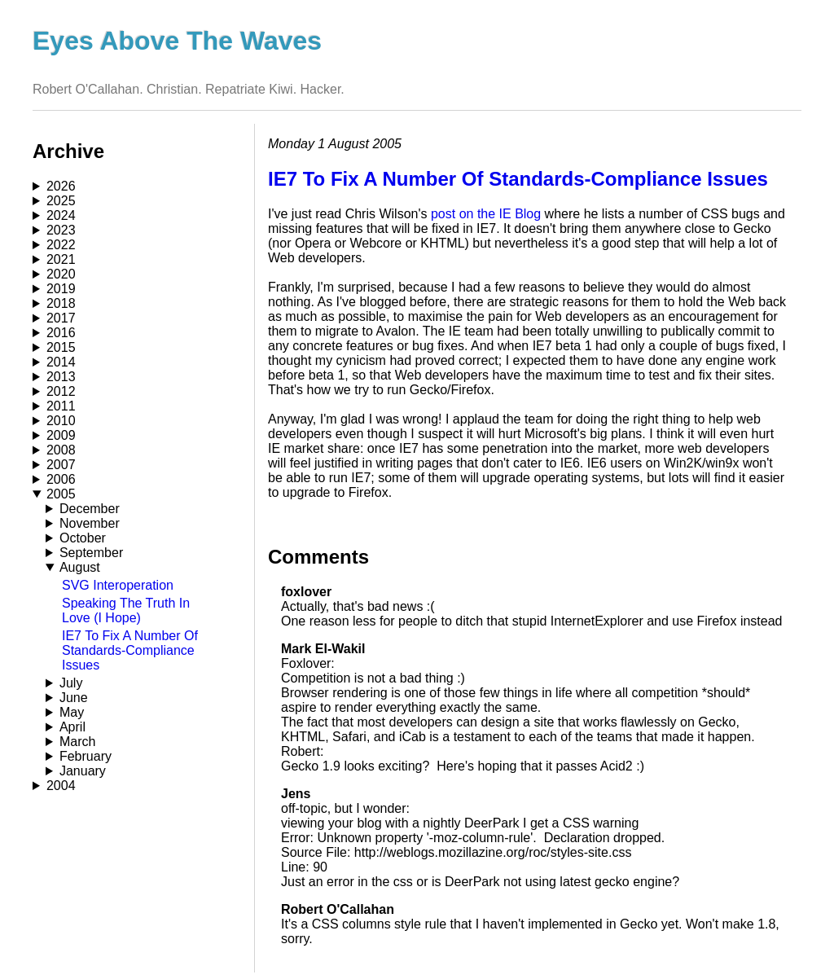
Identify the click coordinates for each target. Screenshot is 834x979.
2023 (61, 230)
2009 (61, 435)
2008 (61, 450)
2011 (61, 406)
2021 (61, 259)
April (72, 727)
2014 (61, 362)
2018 (61, 303)
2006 (61, 479)
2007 (61, 465)
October (82, 538)
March (77, 742)
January (82, 771)
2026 (61, 186)
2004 (61, 785)
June (73, 698)
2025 (61, 201)
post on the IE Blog (486, 214)
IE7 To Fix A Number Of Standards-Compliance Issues (130, 650)
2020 (61, 274)
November (89, 523)
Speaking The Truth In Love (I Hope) (126, 610)
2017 (61, 318)
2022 (61, 245)
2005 (61, 494)
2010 (61, 421)
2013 (61, 377)
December (89, 509)
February (85, 756)
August (79, 567)
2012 (61, 391)
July (70, 683)
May (71, 712)
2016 (61, 333)
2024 (61, 215)
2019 (61, 289)
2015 (61, 347)
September (91, 553)
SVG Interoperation (117, 585)
